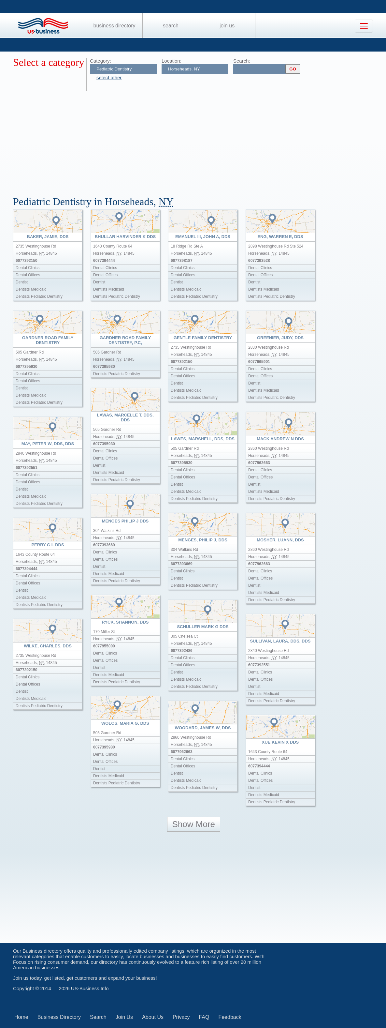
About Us (153, 1017)
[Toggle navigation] (364, 26)
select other (109, 77)
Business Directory (114, 25)
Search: (241, 61)
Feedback (229, 1017)
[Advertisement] (199, 139)
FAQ (204, 1017)
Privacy (181, 1017)
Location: (171, 61)
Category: (100, 61)
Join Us (227, 25)
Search (171, 25)
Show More (193, 824)
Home (21, 1017)
